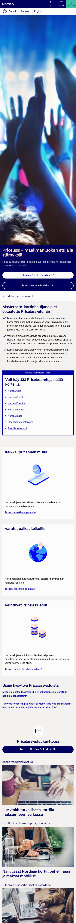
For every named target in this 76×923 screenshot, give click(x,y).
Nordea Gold (14, 390)
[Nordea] (8, 4)
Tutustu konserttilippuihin (20, 588)
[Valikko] (61, 4)
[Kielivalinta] (5, 11)
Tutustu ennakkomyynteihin (21, 512)
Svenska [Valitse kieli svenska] (25, 11)
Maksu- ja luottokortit (20, 296)
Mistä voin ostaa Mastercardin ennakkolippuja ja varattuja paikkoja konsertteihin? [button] (34, 694)
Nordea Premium (17, 403)
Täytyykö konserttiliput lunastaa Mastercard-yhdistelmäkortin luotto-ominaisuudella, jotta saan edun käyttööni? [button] (36, 705)
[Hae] (52, 4)
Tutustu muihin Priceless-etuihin (23, 669)
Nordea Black (15, 415)
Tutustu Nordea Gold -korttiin (38, 749)
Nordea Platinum (17, 409)
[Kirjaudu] (71, 4)
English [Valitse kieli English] (38, 11)
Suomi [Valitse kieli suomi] (12, 11)
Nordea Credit (15, 397)
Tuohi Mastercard (17, 428)
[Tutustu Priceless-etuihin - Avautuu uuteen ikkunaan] (38, 275)
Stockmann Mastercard (20, 422)
